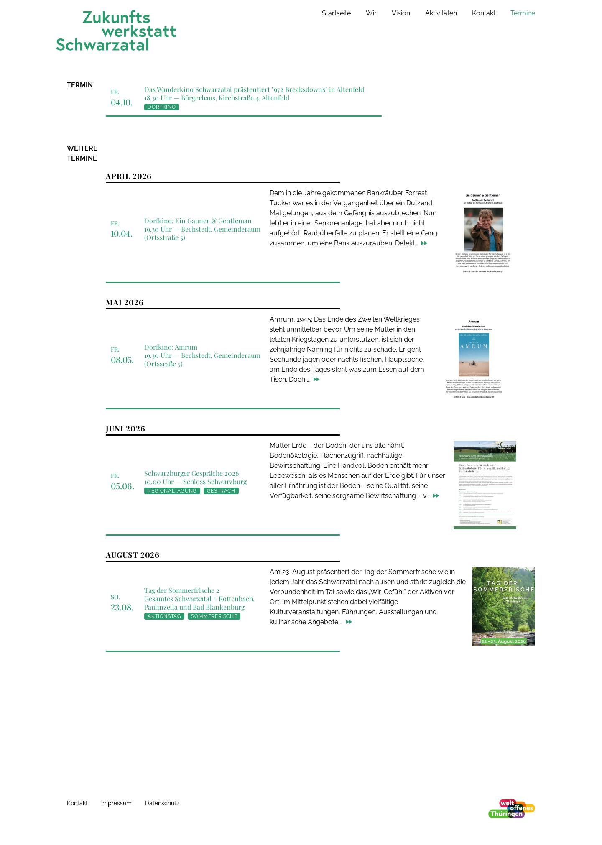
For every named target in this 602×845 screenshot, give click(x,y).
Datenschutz (162, 803)
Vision (401, 13)
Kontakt (483, 13)
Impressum (116, 803)
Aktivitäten (441, 13)
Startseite (336, 13)
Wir (371, 13)
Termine (522, 13)
